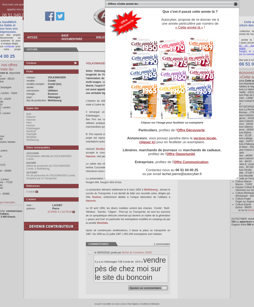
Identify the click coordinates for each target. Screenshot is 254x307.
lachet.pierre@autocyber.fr (182, 174)
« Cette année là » (189, 27)
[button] (236, 4)
